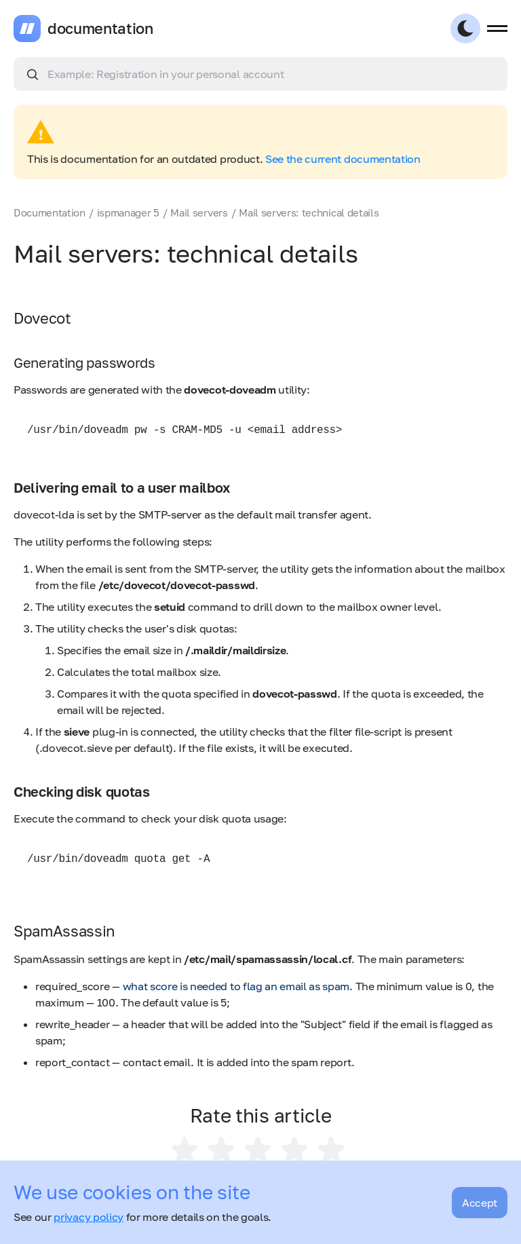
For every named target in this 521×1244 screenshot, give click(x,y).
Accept (479, 1202)
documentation (100, 28)
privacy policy (88, 1217)
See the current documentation (343, 159)
